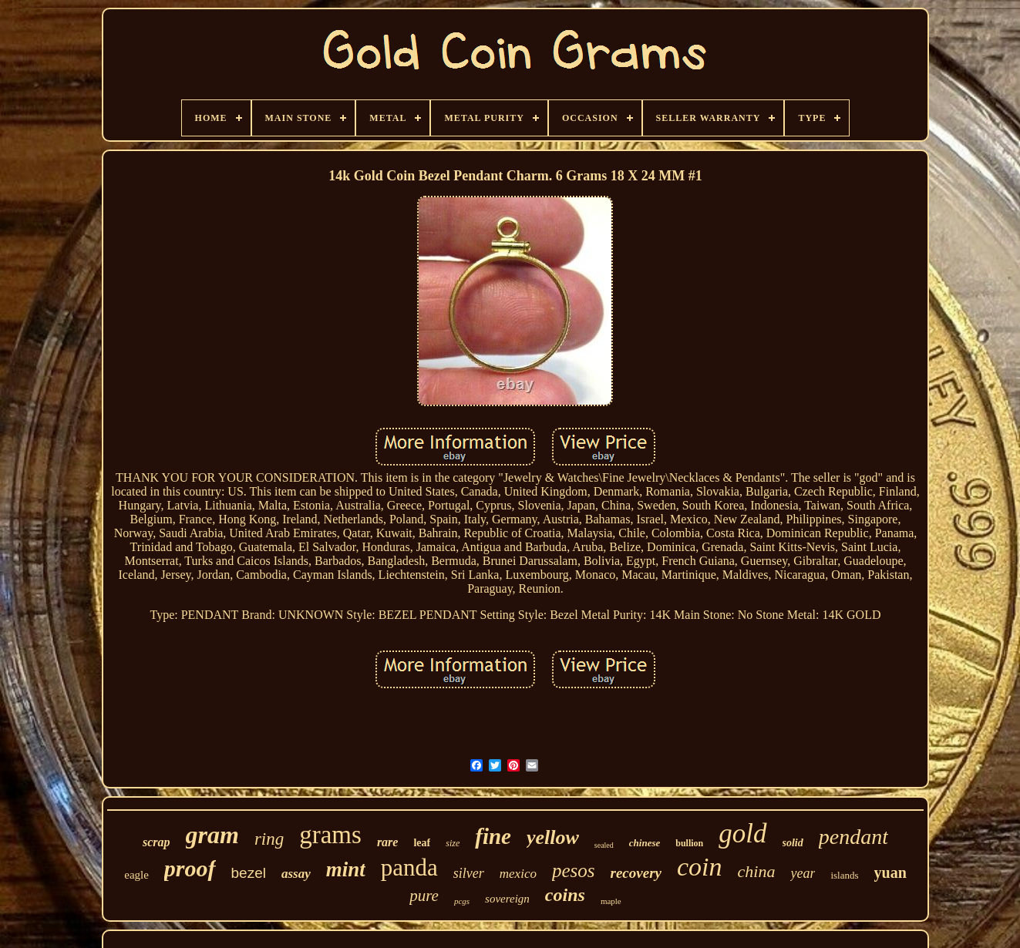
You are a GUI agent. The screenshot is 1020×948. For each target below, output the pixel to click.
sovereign (507, 899)
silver (468, 873)
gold (742, 834)
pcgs (462, 901)
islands (844, 875)
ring (269, 839)
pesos (573, 870)
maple (611, 901)
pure (424, 895)
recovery (636, 873)
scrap (156, 842)
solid (793, 843)
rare (388, 842)
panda (409, 867)
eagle (136, 875)
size (453, 843)
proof (190, 868)
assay (296, 873)
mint (345, 869)
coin (699, 866)
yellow (553, 837)
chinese (644, 843)
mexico (518, 873)
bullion (689, 843)
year (802, 873)
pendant (853, 837)
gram (212, 835)
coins (565, 895)
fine (493, 836)
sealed (604, 845)
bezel (248, 873)
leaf (421, 843)
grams (330, 835)
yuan (890, 872)
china (757, 871)
